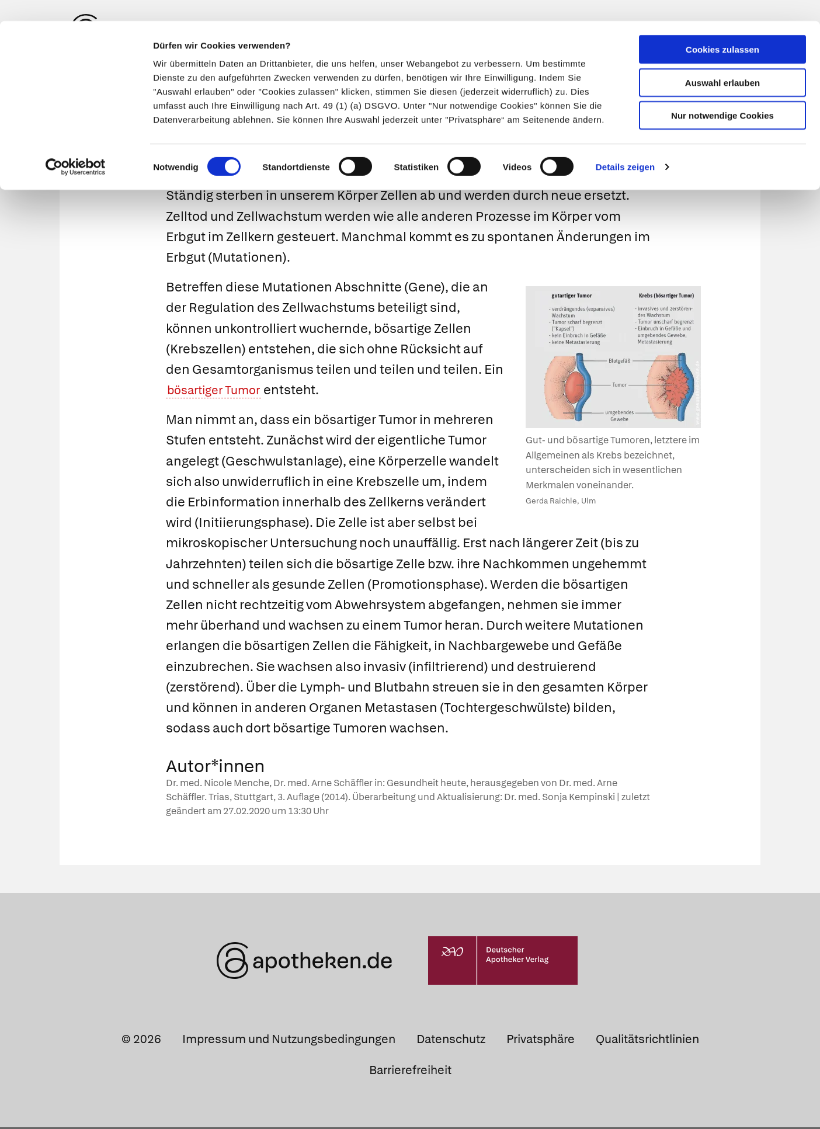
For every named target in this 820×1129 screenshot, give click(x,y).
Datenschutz (450, 1041)
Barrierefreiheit (410, 1072)
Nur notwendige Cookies (722, 94)
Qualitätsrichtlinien (647, 1041)
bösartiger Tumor (218, 392)
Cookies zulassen (722, 28)
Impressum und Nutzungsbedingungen (288, 1041)
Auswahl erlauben (722, 62)
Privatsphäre (540, 1041)
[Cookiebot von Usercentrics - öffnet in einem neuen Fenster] (76, 146)
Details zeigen (625, 146)
